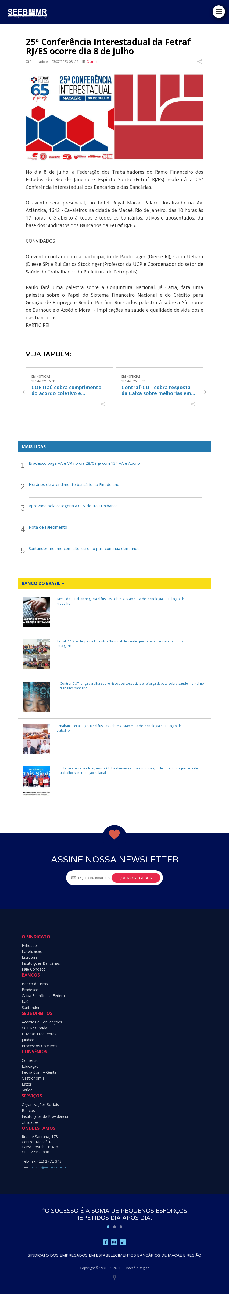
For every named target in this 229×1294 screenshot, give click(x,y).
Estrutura (30, 957)
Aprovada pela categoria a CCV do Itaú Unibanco (73, 505)
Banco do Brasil (35, 983)
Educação (30, 1066)
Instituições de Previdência (45, 1116)
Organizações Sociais (40, 1104)
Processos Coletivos (39, 1045)
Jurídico (28, 1039)
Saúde (27, 1090)
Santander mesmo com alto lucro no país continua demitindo (84, 548)
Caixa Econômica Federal (44, 995)
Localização (32, 951)
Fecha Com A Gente (39, 1072)
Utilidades (30, 1122)
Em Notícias (41, 376)
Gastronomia (33, 1078)
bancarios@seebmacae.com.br (48, 1167)
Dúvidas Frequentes (39, 1033)
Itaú (25, 1001)
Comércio (30, 1060)
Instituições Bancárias (41, 963)
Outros (92, 62)
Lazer (26, 1084)
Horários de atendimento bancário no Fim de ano (74, 484)
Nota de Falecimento (48, 527)
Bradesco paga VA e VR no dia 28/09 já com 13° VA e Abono (84, 463)
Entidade (29, 945)
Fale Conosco (34, 969)
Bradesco (30, 989)
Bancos (28, 1110)
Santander (31, 1007)
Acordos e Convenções (42, 1022)
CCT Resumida (34, 1028)
